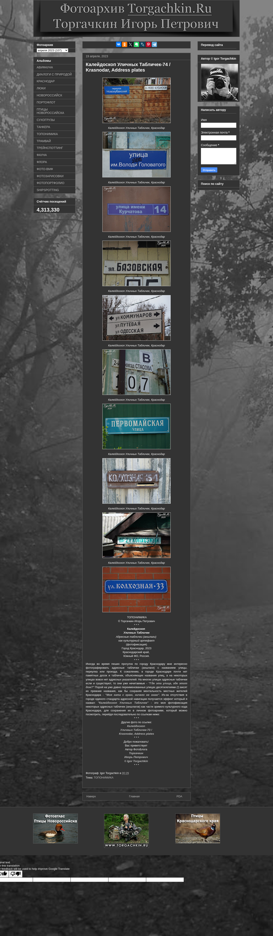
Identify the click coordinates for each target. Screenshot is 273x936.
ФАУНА (42, 155)
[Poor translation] (15, 873)
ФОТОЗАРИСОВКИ (50, 176)
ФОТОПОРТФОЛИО (50, 183)
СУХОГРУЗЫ (46, 120)
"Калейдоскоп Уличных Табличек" (123, 702)
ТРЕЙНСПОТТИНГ (50, 148)
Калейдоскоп (136, 726)
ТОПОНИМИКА (103, 777)
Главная (134, 796)
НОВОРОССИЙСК (49, 95)
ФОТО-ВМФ (45, 169)
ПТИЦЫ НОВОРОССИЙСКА (50, 111)
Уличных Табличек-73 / (136, 729)
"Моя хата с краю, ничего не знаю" (132, 694)
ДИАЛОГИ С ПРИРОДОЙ (54, 74)
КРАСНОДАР (46, 81)
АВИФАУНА (45, 67)
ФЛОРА (42, 162)
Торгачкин (136, 753)
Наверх (91, 796)
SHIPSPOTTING (48, 190)
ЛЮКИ (41, 88)
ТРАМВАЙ (44, 141)
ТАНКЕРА (43, 127)
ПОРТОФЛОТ (46, 102)
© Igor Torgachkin (136, 761)
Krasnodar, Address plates (136, 733)
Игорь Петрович (136, 757)
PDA (179, 796)
